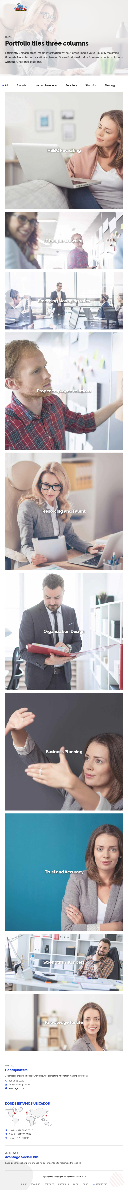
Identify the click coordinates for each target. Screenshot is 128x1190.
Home (8, 36)
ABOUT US (35, 1184)
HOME (23, 1184)
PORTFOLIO (63, 1184)
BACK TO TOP (101, 1184)
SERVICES (49, 1184)
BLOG (75, 1184)
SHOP (85, 1184)
